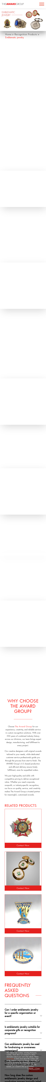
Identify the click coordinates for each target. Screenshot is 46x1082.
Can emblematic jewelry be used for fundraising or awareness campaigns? (22, 1047)
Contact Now (23, 845)
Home (8, 34)
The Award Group (23, 726)
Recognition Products (26, 34)
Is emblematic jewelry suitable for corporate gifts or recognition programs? (22, 1030)
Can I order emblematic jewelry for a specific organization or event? (21, 1013)
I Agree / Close (34, 1068)
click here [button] (10, 1059)
